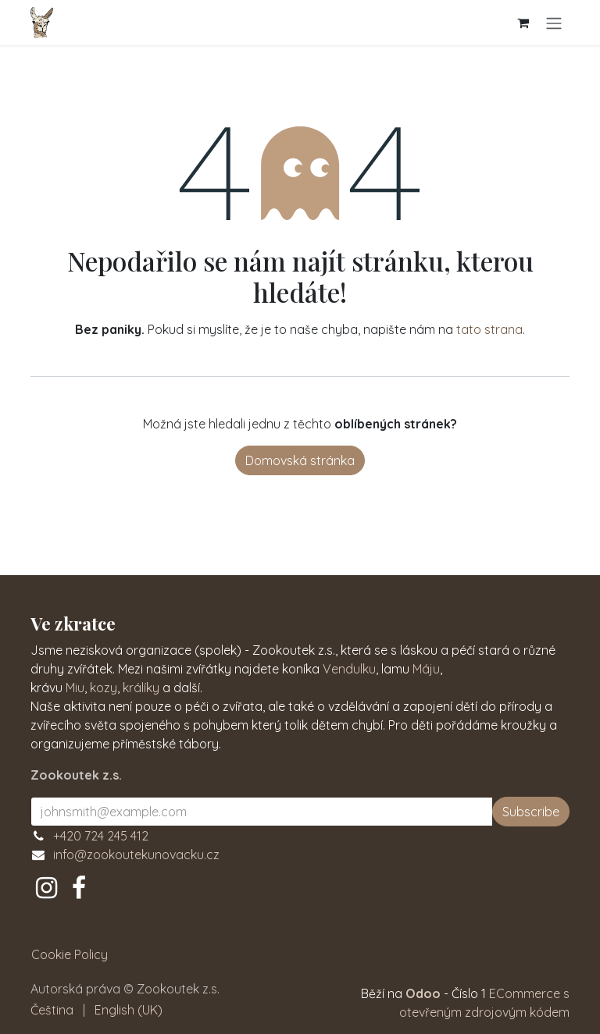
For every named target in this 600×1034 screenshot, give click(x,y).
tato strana (489, 329)
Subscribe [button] (530, 811)
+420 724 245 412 (100, 836)
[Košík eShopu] (522, 22)
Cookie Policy (69, 954)
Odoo (424, 993)
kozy (103, 687)
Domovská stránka (300, 460)
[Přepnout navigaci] (554, 22)
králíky (141, 687)
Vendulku (349, 669)
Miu (75, 687)
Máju (426, 669)
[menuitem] (51, 1010)
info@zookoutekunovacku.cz (136, 854)
